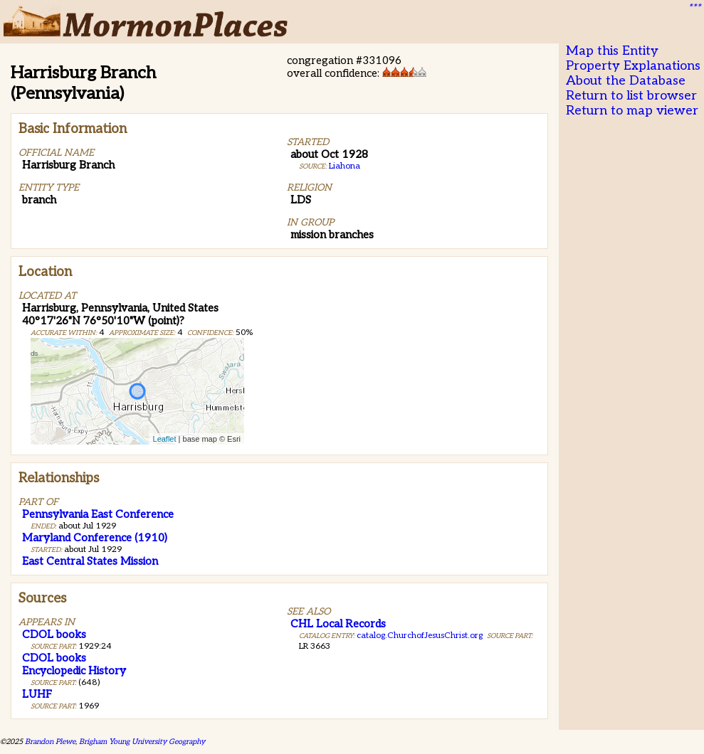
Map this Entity (612, 50)
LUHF (37, 694)
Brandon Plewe (50, 741)
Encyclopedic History (74, 670)
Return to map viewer (632, 110)
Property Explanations (633, 65)
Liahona (344, 166)
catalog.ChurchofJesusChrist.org (420, 635)
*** (694, 7)
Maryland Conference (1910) (94, 537)
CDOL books (54, 634)
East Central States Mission (90, 561)
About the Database (625, 80)
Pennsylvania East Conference (98, 514)
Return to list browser (631, 95)
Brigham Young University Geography (142, 741)
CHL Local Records (338, 623)
